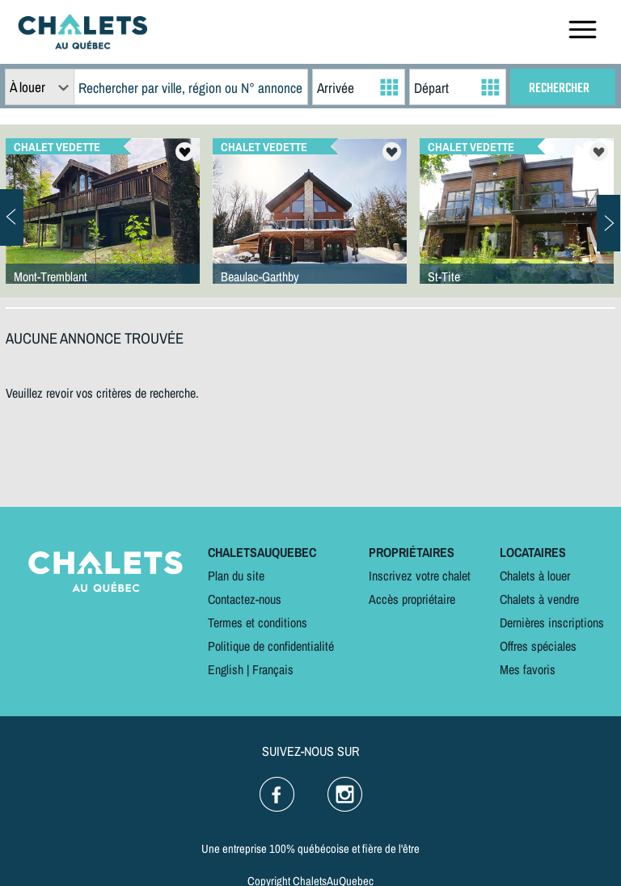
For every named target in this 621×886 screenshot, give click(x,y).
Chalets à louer (535, 575)
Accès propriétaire (412, 599)
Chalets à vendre (539, 599)
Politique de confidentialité (271, 646)
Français (273, 669)
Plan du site (236, 575)
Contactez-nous (244, 599)
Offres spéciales (538, 646)
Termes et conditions (257, 622)
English (225, 669)
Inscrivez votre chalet (420, 575)
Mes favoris (528, 669)
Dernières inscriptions (552, 622)
